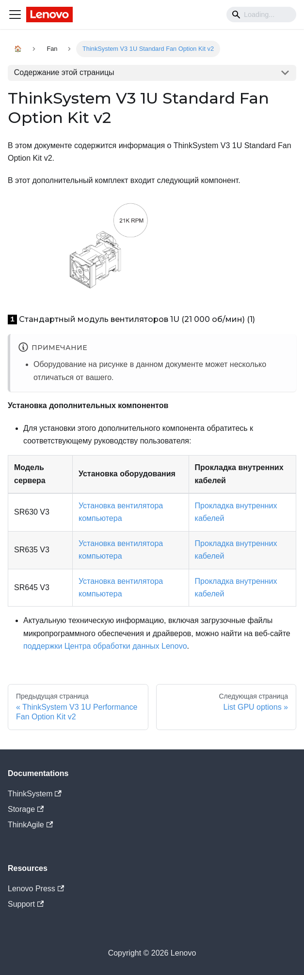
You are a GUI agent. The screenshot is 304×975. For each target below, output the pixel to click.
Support (26, 904)
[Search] (261, 14)
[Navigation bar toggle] (15, 14)
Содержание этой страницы (64, 72)
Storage (26, 809)
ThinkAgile (30, 825)
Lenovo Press (36, 888)
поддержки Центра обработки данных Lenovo (105, 646)
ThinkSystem (35, 794)
